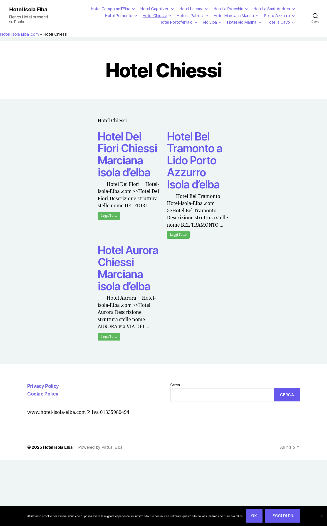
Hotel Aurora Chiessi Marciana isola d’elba (128, 268)
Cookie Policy (42, 394)
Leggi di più (282, 515)
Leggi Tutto (109, 216)
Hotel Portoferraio (176, 22)
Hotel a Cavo (278, 22)
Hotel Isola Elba (28, 9)
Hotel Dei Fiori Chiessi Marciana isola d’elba (127, 154)
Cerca (175, 385)
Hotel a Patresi (190, 15)
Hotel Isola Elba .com (19, 34)
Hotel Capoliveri (154, 8)
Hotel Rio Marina (241, 22)
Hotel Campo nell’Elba (110, 8)
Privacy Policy (43, 386)
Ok (254, 515)
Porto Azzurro (277, 15)
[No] (321, 516)
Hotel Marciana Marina (234, 15)
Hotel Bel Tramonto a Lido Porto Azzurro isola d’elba (194, 160)
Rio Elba (210, 22)
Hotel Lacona (191, 8)
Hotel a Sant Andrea (271, 8)
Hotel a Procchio (228, 8)
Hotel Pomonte (118, 15)
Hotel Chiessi (155, 15)
